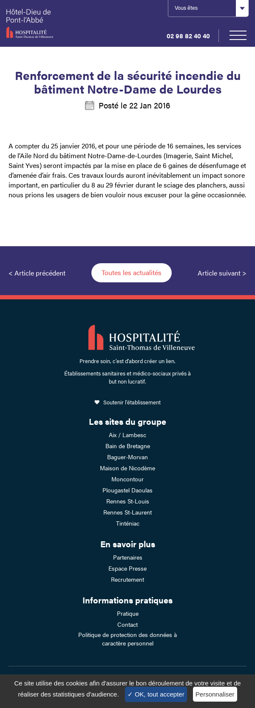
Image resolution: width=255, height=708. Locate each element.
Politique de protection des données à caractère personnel (127, 638)
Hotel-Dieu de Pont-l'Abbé (40, 23)
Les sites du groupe (127, 421)
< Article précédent (36, 273)
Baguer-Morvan (127, 456)
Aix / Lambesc (127, 434)
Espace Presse (127, 568)
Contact (127, 624)
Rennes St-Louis (127, 501)
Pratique (128, 613)
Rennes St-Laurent (127, 512)
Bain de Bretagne (127, 445)
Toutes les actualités (132, 272)
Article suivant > (222, 273)
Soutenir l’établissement (132, 402)
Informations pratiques (127, 600)
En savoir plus (127, 543)
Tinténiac (127, 523)
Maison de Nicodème (127, 467)
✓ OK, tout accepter (156, 694)
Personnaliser (215, 694)
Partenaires (127, 557)
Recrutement (127, 579)
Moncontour (127, 479)
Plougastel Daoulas (127, 490)
